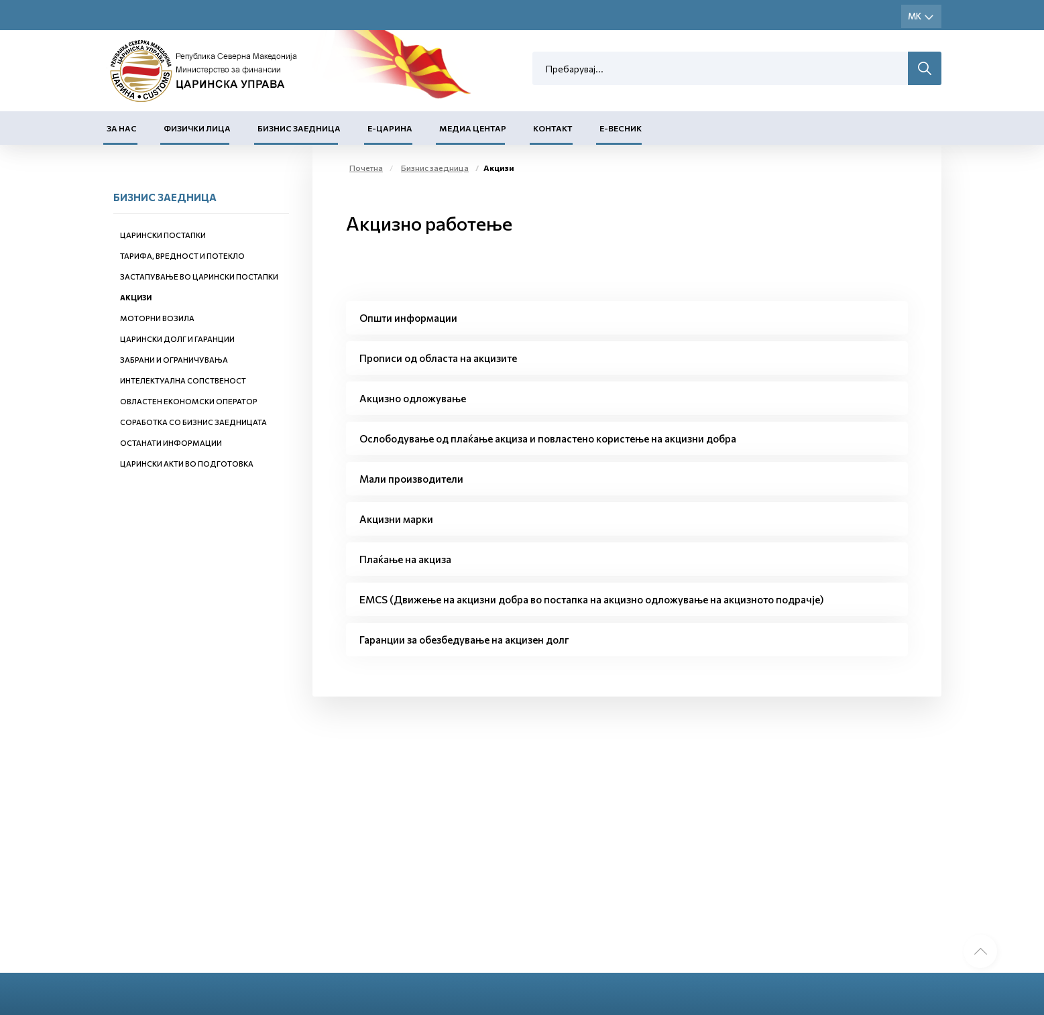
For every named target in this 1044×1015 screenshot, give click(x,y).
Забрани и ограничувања (174, 359)
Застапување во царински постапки (199, 276)
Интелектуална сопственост (183, 380)
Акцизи (136, 297)
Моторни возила (157, 318)
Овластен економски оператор (188, 401)
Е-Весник (620, 128)
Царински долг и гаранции (177, 339)
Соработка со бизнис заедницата (193, 422)
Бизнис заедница (299, 128)
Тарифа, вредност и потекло (182, 255)
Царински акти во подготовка (186, 463)
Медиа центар (472, 128)
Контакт (553, 128)
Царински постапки (163, 235)
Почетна (366, 167)
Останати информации (171, 442)
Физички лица (197, 128)
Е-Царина (389, 128)
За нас (122, 128)
